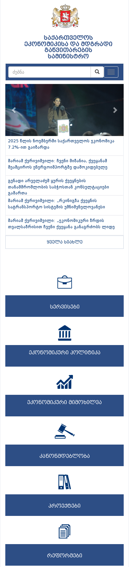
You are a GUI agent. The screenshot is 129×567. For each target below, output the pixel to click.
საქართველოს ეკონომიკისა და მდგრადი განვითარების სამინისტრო (68, 47)
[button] (14, 110)
